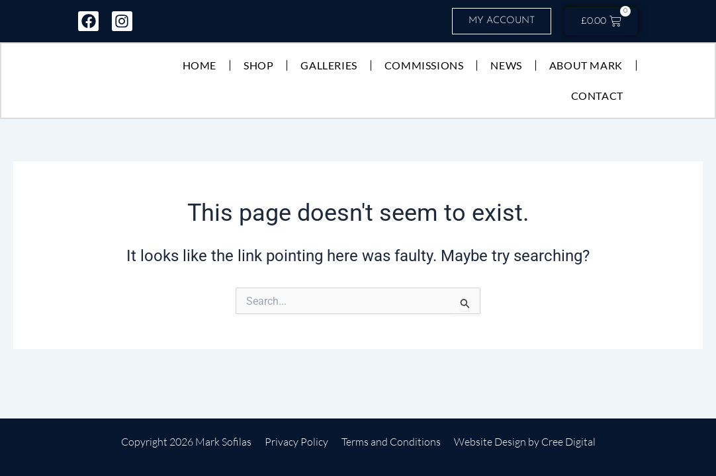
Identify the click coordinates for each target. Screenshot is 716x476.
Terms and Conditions (391, 441)
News (505, 66)
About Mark (585, 66)
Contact (596, 96)
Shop (258, 66)
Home (199, 66)
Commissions (423, 66)
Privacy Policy (296, 441)
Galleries (328, 66)
